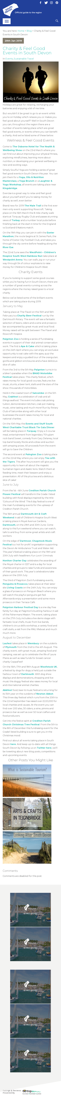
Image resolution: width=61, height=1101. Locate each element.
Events (9, 58)
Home (21, 31)
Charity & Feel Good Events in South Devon (27, 50)
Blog (29, 31)
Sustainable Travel (24, 58)
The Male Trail (32, 205)
